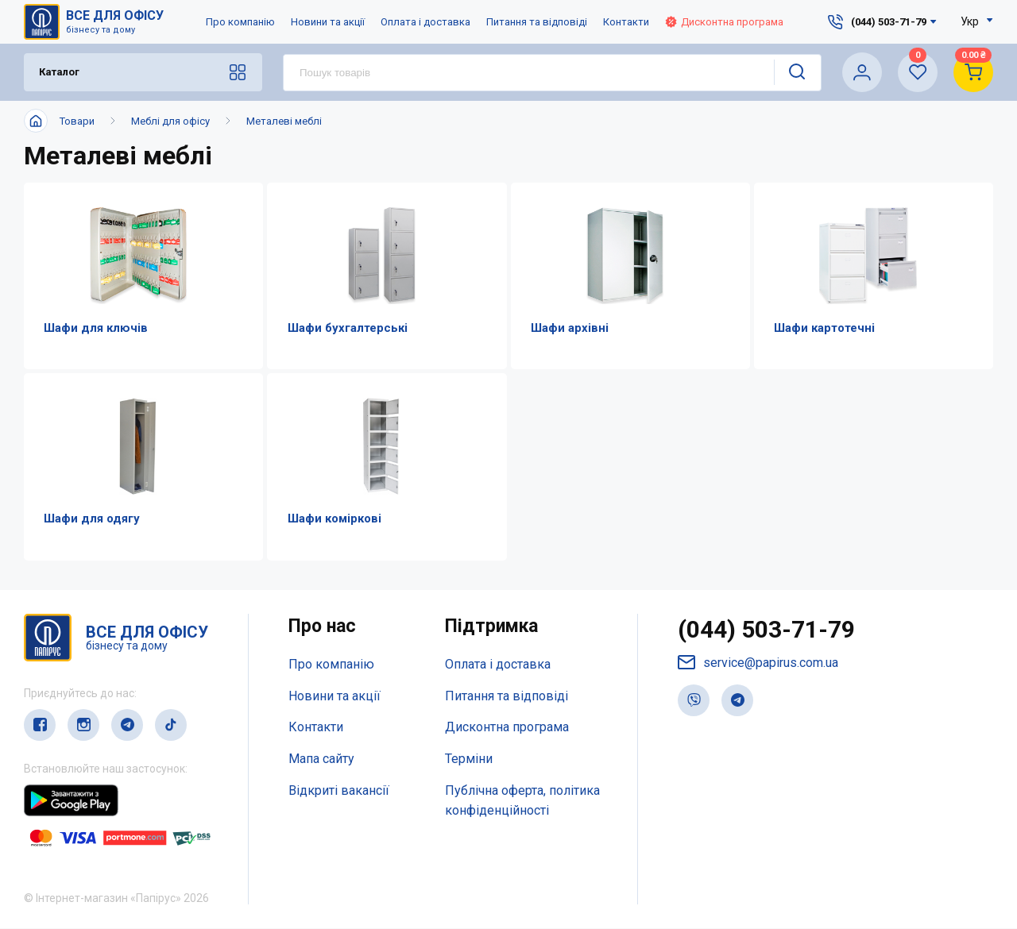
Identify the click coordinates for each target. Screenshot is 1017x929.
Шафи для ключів (95, 328)
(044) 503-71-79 (766, 630)
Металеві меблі (284, 121)
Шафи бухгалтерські (346, 328)
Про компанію (240, 22)
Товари (77, 121)
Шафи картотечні (823, 328)
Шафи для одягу (91, 519)
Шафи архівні (569, 328)
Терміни (469, 760)
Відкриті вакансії (338, 791)
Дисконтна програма (724, 22)
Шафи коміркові (333, 519)
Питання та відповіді (536, 22)
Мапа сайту (321, 760)
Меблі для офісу (170, 121)
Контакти (626, 22)
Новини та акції (328, 22)
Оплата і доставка (425, 22)
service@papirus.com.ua (758, 663)
